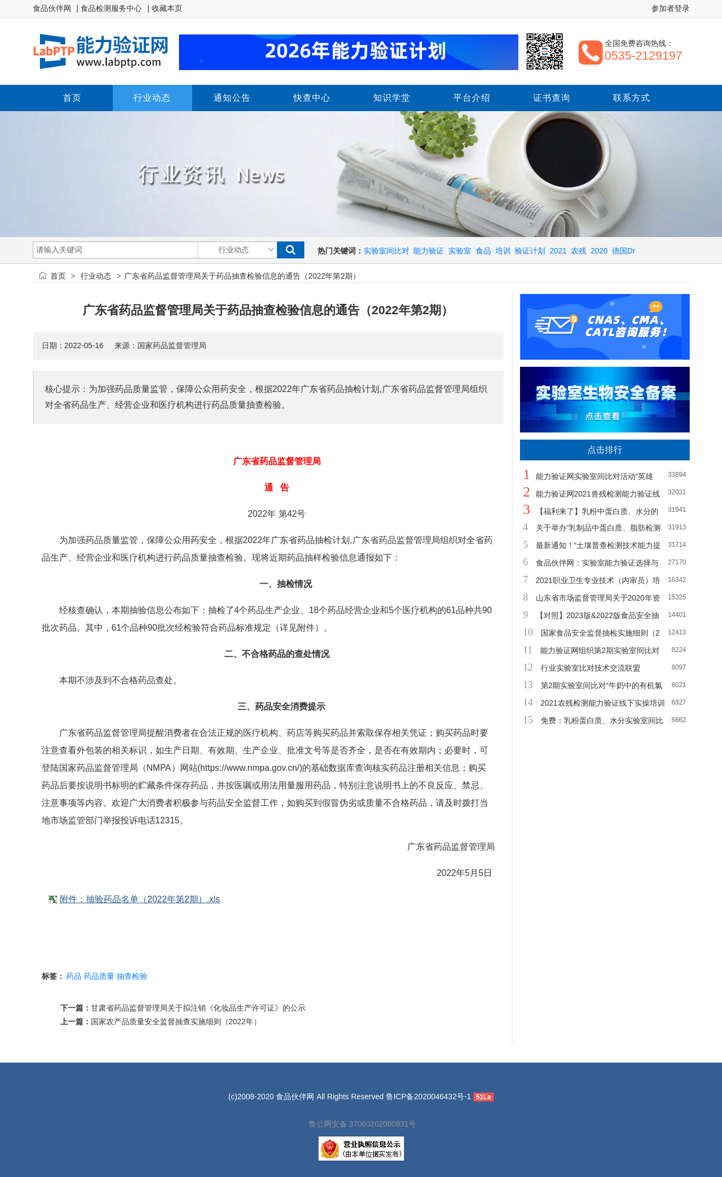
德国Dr (624, 250)
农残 (578, 250)
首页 (58, 276)
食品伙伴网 (52, 8)
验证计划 (530, 250)
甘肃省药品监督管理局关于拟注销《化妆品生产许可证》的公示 (198, 1007)
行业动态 (95, 276)
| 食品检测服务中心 (109, 8)
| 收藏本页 (164, 8)
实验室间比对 (386, 250)
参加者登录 (670, 8)
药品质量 (99, 976)
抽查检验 (132, 976)
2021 (558, 250)
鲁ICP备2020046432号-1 (428, 1096)
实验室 (459, 250)
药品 (74, 976)
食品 (483, 250)
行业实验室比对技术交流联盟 (590, 667)
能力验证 (428, 250)
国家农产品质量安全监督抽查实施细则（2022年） (176, 1021)
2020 (599, 250)
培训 (503, 250)
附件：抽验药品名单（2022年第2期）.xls (140, 899)
